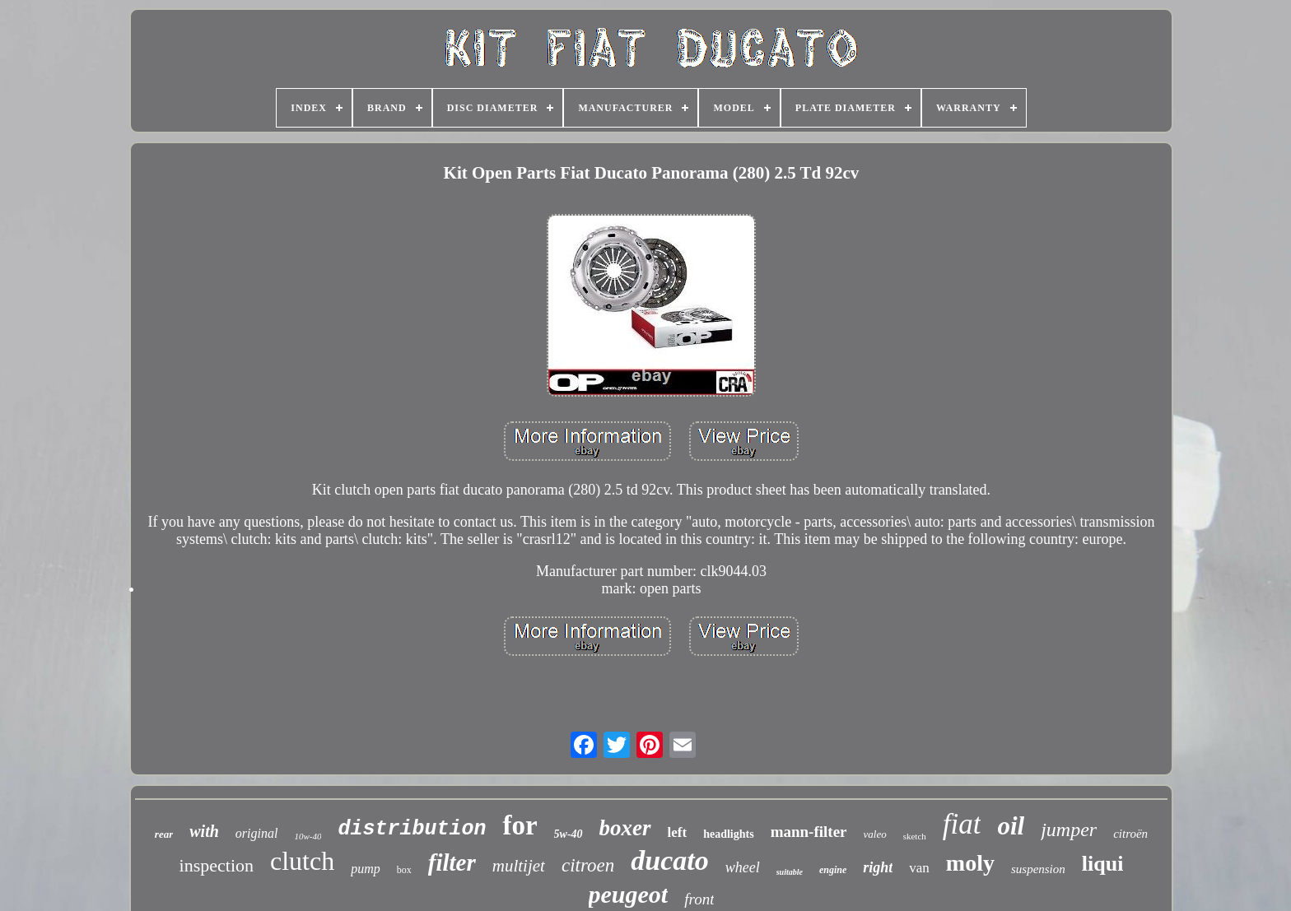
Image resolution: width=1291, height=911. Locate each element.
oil (1010, 825)
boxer (625, 828)
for (519, 825)
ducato (669, 860)
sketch (914, 836)
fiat (962, 824)
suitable (789, 871)
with (204, 831)
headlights (728, 834)
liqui (1103, 864)
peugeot (629, 894)
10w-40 (307, 836)
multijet (518, 866)
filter (452, 862)
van (919, 868)
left (677, 832)
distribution (412, 829)
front (699, 899)
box (404, 870)
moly (970, 863)
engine (832, 870)
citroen (588, 865)
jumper (1069, 829)
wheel (742, 867)
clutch (302, 861)
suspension (1038, 869)
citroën (1130, 833)
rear (164, 834)
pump (365, 869)
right (878, 867)
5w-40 (568, 834)
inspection (216, 865)
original (256, 833)
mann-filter (809, 831)
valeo (875, 834)
